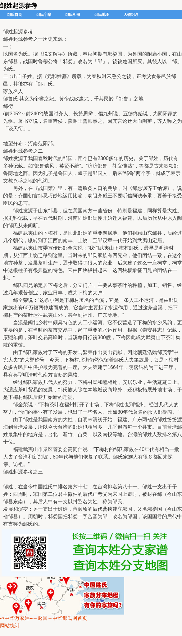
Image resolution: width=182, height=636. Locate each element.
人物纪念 (131, 14)
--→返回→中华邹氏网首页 (59, 618)
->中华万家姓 (15, 618)
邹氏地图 (101, 14)
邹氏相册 (72, 14)
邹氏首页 (14, 14)
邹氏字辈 (43, 14)
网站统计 (10, 625)
